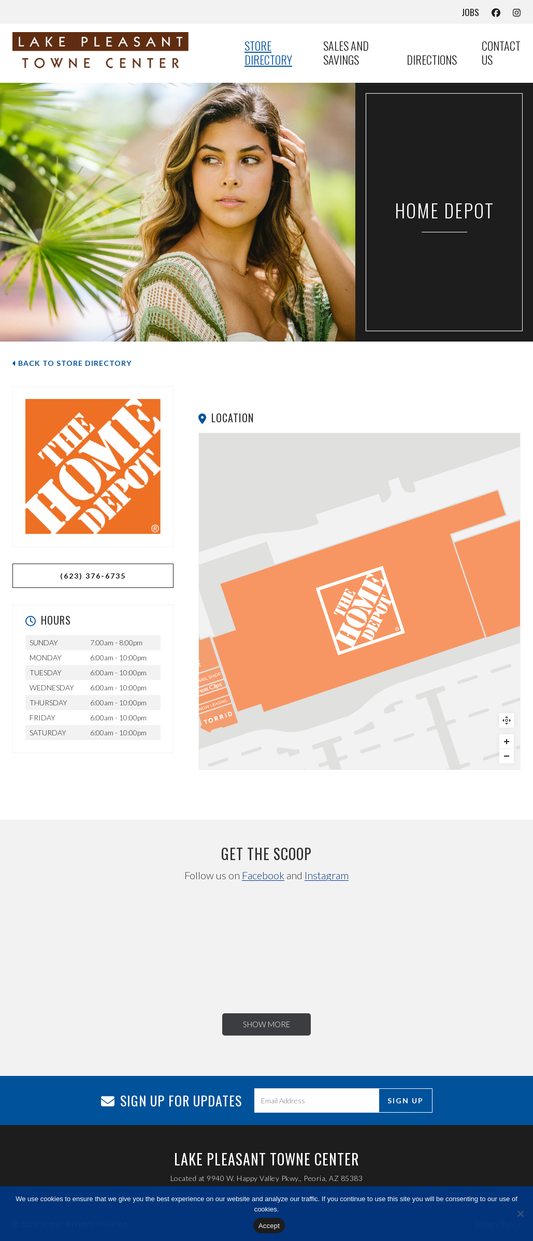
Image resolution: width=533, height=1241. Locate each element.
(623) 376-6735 (93, 575)
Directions (432, 60)
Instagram (327, 875)
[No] (520, 1213)
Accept (269, 1226)
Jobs (470, 12)
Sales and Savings (346, 53)
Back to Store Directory (72, 363)
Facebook (263, 875)
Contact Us (501, 53)
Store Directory (268, 53)
